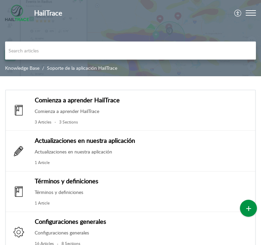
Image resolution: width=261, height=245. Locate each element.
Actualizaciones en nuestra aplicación (85, 140)
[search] (130, 51)
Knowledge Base (22, 68)
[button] (238, 13)
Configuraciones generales (70, 221)
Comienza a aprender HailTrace (77, 100)
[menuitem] (238, 13)
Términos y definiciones (66, 181)
